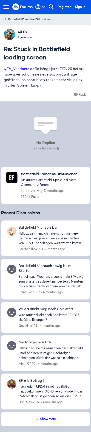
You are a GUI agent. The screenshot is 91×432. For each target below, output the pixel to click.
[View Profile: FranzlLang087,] (11, 269)
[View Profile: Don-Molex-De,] (11, 384)
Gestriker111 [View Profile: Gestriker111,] (28, 325)
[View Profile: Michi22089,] (11, 345)
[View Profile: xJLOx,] (9, 34)
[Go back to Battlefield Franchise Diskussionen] (53, 174)
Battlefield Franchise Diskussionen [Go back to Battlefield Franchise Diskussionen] (27, 19)
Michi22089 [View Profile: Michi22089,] (27, 364)
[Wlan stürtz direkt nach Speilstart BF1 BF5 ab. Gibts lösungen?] (51, 317)
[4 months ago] (52, 292)
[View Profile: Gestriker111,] (11, 312)
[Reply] (80, 95)
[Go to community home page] (22, 6)
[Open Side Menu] (6, 6)
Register (64, 7)
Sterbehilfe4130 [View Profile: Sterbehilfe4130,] (31, 249)
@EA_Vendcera (16, 68)
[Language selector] (40, 6)
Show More (45, 419)
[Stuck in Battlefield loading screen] (24, 37)
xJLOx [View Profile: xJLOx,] (22, 32)
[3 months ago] (54, 249)
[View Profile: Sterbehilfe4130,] (11, 231)
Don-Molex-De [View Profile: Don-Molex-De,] (29, 402)
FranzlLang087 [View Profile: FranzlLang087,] (29, 292)
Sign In (80, 7)
